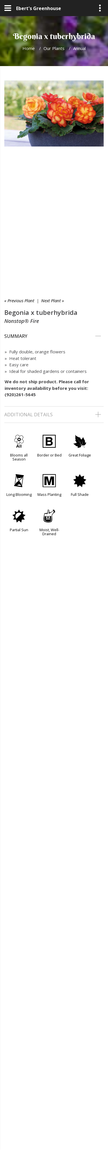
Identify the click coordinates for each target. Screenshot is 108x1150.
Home (28, 48)
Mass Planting (49, 494)
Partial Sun (19, 529)
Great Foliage (80, 455)
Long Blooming (19, 494)
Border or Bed (49, 455)
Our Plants (54, 48)
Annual (79, 48)
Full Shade (80, 494)
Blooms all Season (19, 457)
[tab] (54, 336)
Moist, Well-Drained (49, 531)
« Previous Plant (19, 300)
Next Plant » (52, 300)
